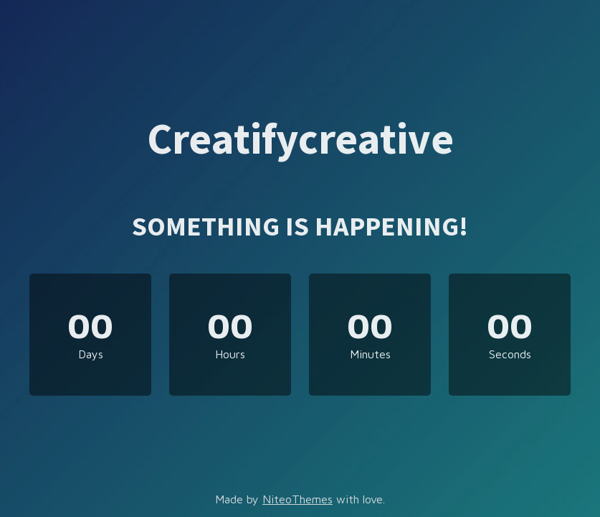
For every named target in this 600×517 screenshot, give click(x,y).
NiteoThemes (297, 499)
